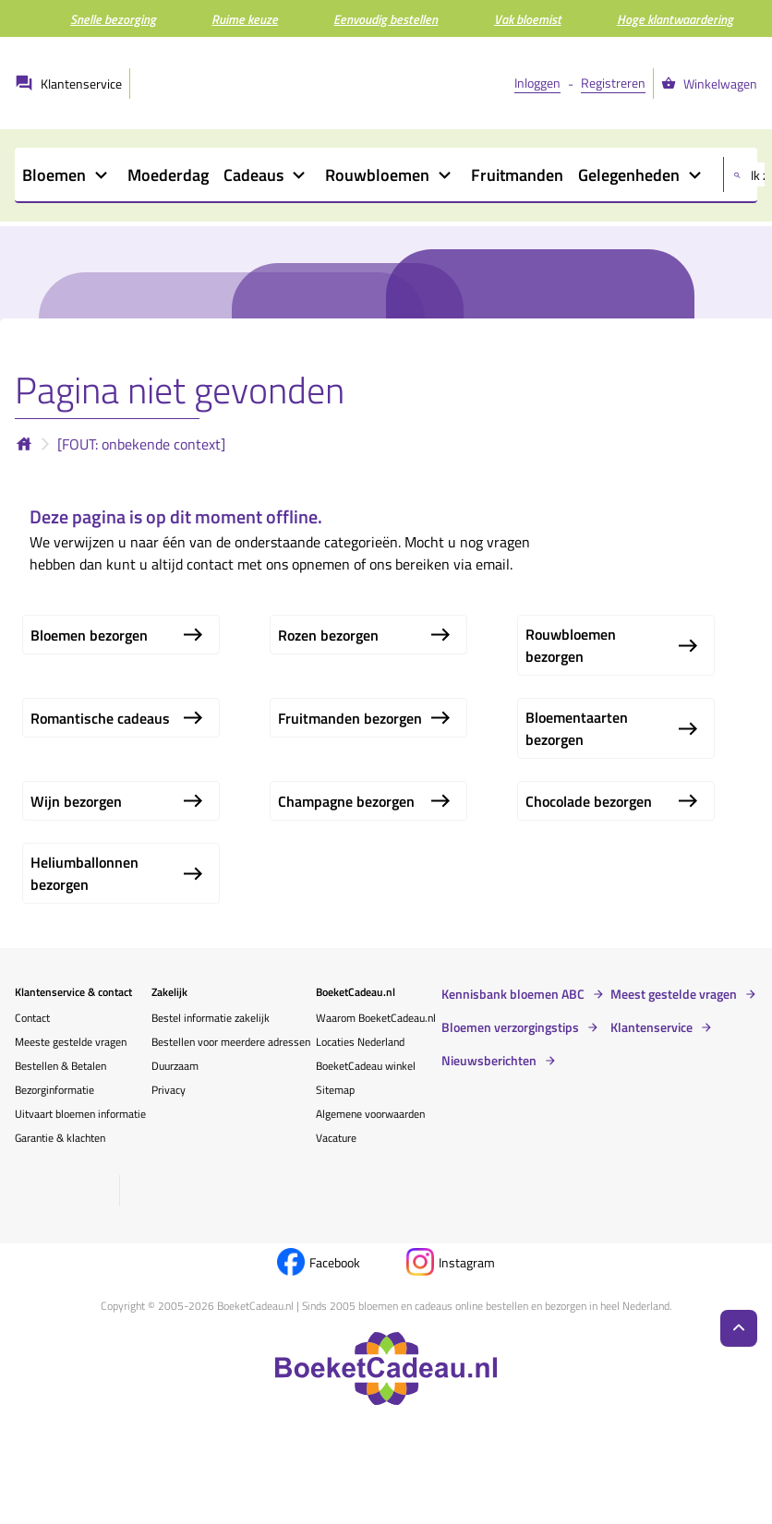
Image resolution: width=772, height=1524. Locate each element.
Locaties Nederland (360, 1041)
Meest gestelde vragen (673, 994)
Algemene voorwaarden (370, 1113)
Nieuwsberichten (489, 1060)
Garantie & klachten (60, 1137)
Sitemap (335, 1089)
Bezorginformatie (54, 1089)
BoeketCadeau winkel (366, 1065)
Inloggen (537, 82)
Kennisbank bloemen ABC (513, 994)
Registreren (613, 82)
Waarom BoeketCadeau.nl (376, 1017)
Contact (32, 1017)
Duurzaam (175, 1065)
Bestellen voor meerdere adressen (230, 1041)
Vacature (336, 1137)
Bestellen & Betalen (60, 1065)
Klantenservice (651, 1027)
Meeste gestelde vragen (71, 1041)
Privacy (168, 1089)
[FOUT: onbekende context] (141, 444)
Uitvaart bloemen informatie (80, 1113)
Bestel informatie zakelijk (210, 1017)
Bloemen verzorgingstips (510, 1027)
